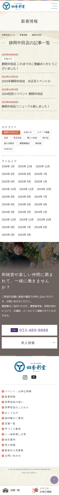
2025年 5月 (24, 181)
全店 (6, 138)
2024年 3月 (8, 212)
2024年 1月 (40, 212)
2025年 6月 (8, 181)
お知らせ (28, 132)
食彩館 (38, 143)
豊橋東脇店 (25, 143)
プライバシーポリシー (29, 473)
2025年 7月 (40, 174)
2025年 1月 (40, 181)
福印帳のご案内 (14, 418)
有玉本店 (17, 138)
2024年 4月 (40, 204)
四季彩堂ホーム (8, 35)
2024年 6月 (8, 204)
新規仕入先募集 (14, 450)
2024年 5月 (24, 204)
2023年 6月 (40, 227)
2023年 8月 (8, 227)
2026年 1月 (8, 166)
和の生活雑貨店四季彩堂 (19, 469)
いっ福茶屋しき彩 (15, 434)
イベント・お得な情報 (42, 490)
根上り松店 (32, 138)
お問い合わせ (13, 455)
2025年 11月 (43, 166)
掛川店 (45, 138)
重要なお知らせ (11, 132)
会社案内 (10, 439)
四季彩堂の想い (14, 402)
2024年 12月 (9, 189)
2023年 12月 (9, 219)
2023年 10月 (44, 219)
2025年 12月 (25, 166)
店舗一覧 (11, 490)
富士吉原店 (9, 143)
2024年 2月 (24, 212)
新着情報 (23, 35)
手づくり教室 (13, 429)
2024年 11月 (27, 189)
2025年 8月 (24, 174)
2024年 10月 (44, 189)
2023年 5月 (8, 234)
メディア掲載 (43, 132)
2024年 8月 (24, 196)
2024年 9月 (8, 196)
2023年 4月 (24, 234)
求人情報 (28, 343)
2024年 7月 (40, 196)
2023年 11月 (27, 219)
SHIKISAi (8, 149)
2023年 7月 (24, 227)
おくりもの (11, 413)
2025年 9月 (8, 174)
